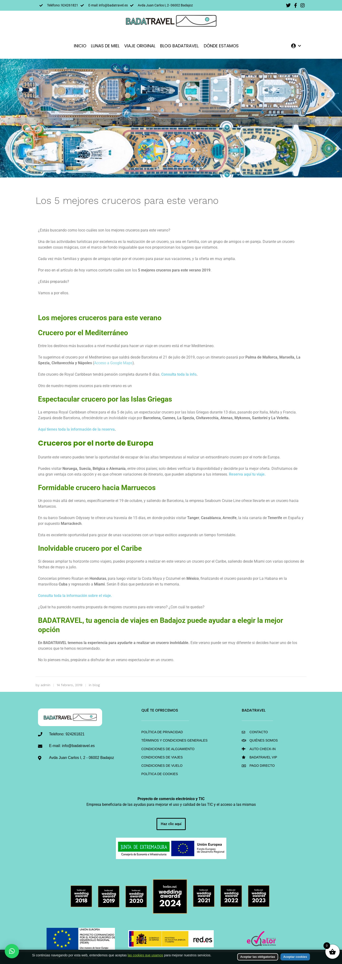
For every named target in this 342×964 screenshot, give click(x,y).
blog (96, 685)
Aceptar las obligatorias (257, 957)
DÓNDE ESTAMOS (221, 46)
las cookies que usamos (145, 955)
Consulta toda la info (178, 374)
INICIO (80, 46)
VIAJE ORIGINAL (139, 46)
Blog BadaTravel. (179, 46)
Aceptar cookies (295, 957)
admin (45, 685)
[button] (12, 951)
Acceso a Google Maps (113, 363)
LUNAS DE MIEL (105, 46)
